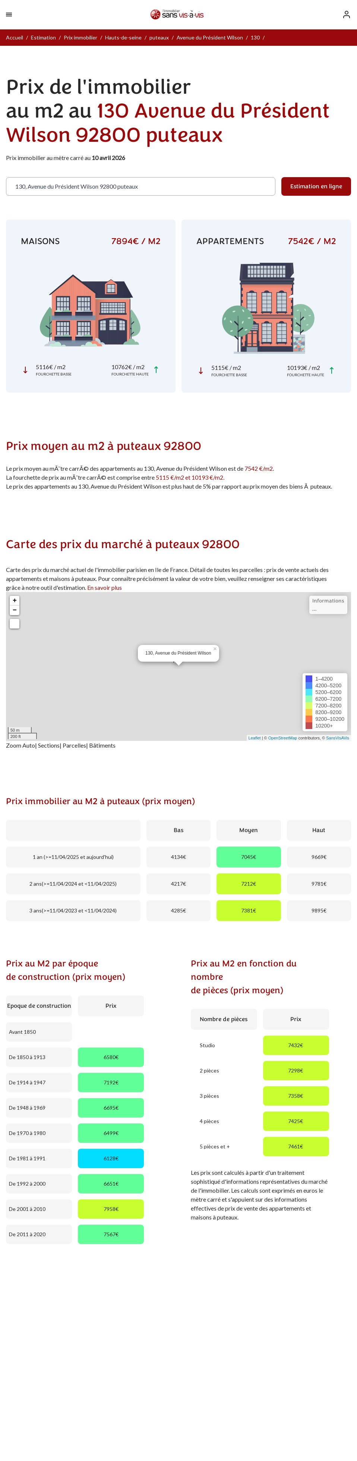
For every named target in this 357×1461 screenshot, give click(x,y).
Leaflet (255, 738)
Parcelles (74, 745)
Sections (49, 745)
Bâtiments (102, 745)
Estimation (43, 37)
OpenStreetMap (282, 738)
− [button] (15, 610)
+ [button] (15, 600)
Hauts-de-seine (123, 37)
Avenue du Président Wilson (210, 37)
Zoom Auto (20, 745)
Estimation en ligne (316, 186)
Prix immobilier (80, 37)
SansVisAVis (337, 738)
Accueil (14, 37)
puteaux (159, 37)
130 (255, 37)
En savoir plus (104, 587)
